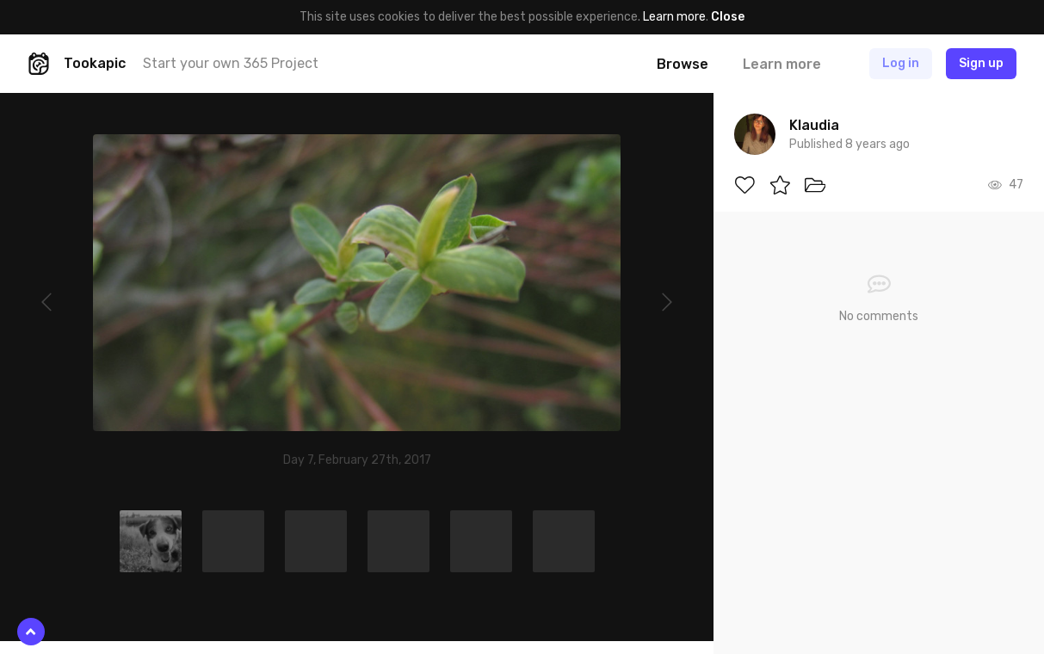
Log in (900, 63)
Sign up (981, 63)
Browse (682, 64)
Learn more (674, 16)
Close (727, 16)
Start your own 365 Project (230, 63)
